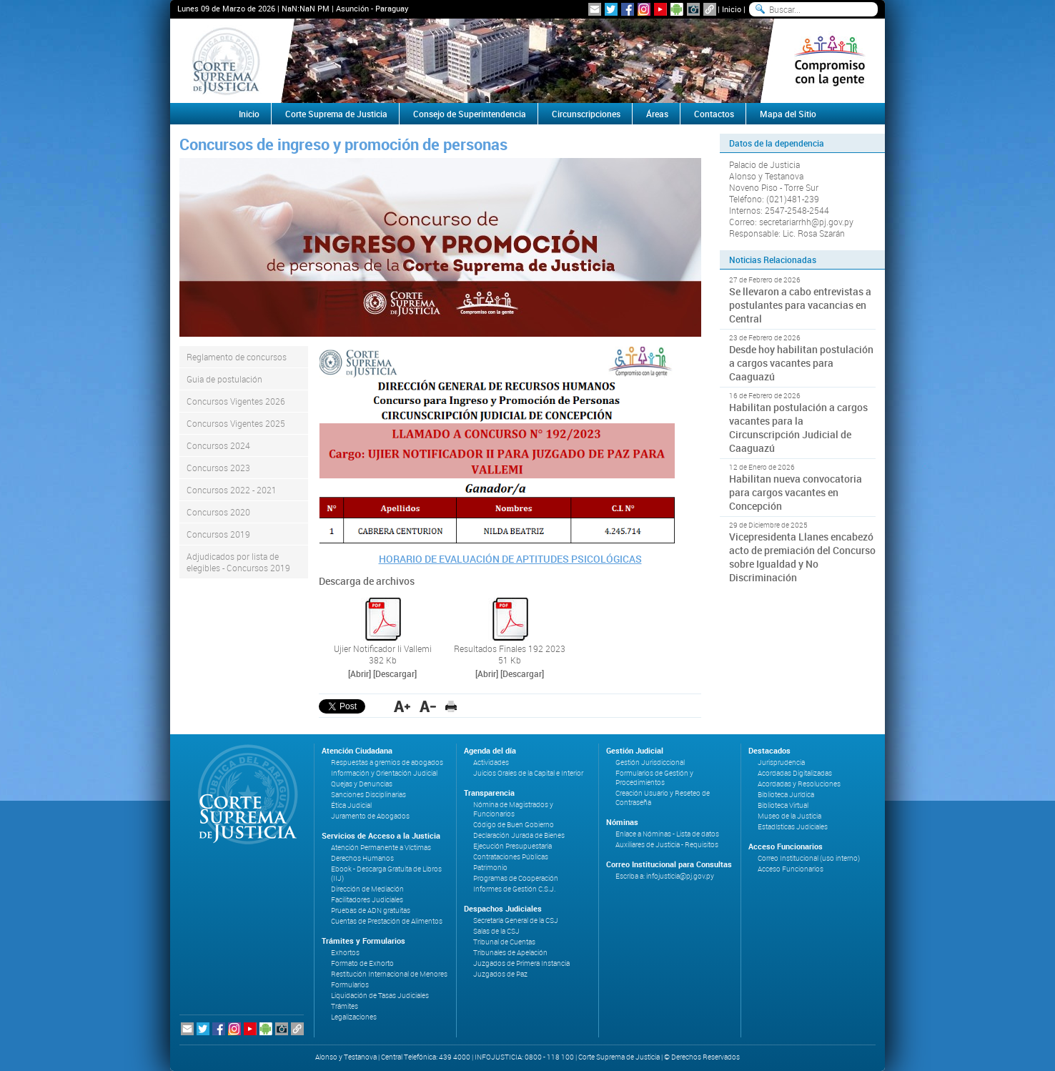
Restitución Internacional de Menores (389, 974)
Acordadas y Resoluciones (799, 784)
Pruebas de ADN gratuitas (370, 910)
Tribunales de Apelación (510, 952)
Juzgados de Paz (500, 974)
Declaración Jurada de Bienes (519, 835)
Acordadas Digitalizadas (795, 773)
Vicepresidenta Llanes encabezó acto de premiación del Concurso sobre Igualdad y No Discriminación (802, 557)
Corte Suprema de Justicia (336, 113)
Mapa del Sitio (788, 113)
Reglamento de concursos (237, 356)
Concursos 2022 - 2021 (232, 489)
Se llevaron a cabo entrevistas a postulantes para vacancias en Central (800, 305)
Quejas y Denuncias (361, 784)
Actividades (491, 762)
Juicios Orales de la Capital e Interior (528, 773)
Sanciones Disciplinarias (368, 794)
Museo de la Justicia (789, 816)
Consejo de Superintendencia (469, 113)
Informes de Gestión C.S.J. (514, 889)
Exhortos (345, 952)
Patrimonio (490, 867)
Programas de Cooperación (515, 878)
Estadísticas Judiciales (793, 826)
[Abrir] (359, 673)
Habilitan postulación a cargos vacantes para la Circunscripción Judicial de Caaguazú (798, 427)
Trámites (344, 1006)
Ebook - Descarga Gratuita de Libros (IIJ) (386, 873)
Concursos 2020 (218, 512)
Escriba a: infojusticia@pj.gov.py (664, 876)
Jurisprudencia (781, 762)
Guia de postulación (224, 379)
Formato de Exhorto (362, 963)
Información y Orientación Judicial (384, 773)
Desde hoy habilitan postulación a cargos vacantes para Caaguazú (801, 362)
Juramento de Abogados (370, 816)
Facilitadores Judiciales (367, 899)
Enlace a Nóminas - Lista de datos (667, 834)
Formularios (350, 984)
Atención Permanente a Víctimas (381, 847)
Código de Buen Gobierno (513, 824)
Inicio (731, 9)
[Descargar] (395, 673)
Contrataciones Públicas (510, 857)
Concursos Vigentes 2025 (236, 423)
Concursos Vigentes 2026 (236, 401)
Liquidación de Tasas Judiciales (380, 995)
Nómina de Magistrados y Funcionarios (513, 809)
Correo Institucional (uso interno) (809, 858)
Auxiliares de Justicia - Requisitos (666, 844)
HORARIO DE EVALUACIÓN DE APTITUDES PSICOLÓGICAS (510, 559)
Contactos (714, 113)
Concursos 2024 (218, 445)
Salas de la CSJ (496, 931)
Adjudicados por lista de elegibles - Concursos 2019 (238, 562)
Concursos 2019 (218, 534)
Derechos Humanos (362, 858)
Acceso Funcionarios (790, 869)
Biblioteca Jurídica (786, 794)
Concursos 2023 (218, 467)
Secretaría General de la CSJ (515, 920)
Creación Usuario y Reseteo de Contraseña (662, 798)
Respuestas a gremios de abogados (387, 762)
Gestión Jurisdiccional (650, 762)
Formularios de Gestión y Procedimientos (654, 778)
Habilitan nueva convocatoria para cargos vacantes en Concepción (795, 492)
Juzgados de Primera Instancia (521, 963)
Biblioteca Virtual (783, 805)
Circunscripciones (586, 113)
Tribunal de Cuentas (504, 942)
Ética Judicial (351, 805)
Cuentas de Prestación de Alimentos (386, 921)
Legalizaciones (354, 1017)
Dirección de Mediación (367, 889)
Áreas (657, 113)
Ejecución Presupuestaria (512, 846)
